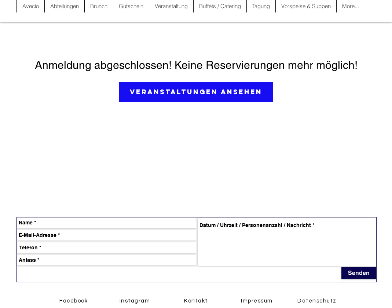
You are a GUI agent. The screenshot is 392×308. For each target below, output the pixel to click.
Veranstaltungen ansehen (196, 92)
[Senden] (358, 273)
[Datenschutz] (318, 300)
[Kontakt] (197, 300)
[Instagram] (136, 300)
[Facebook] (74, 300)
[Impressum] (258, 300)
